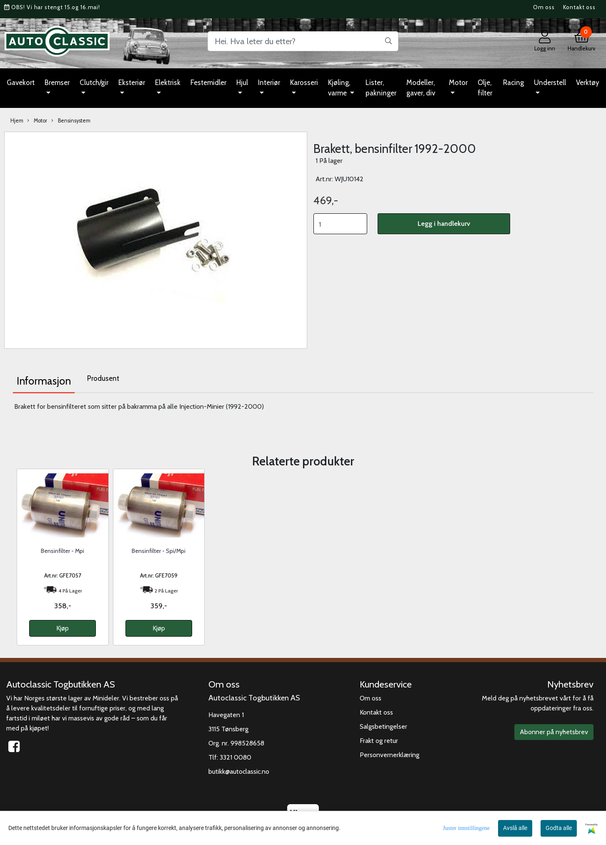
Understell (550, 82)
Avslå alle (515, 828)
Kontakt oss (579, 7)
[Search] (303, 41)
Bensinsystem (70, 121)
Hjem (16, 121)
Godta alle (559, 828)
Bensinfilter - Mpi (62, 551)
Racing (513, 82)
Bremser (57, 82)
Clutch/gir (94, 82)
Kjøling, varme (339, 88)
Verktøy (587, 82)
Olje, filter (485, 88)
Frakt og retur (379, 741)
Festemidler (208, 82)
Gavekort (21, 82)
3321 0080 (235, 757)
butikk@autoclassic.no (238, 771)
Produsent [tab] (103, 378)
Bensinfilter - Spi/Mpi (158, 551)
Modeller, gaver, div (420, 88)
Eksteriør (131, 82)
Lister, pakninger (381, 88)
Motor (458, 82)
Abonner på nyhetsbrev (554, 732)
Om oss (544, 7)
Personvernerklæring (389, 755)
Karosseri (304, 82)
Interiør (269, 82)
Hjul (242, 82)
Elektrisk (167, 82)
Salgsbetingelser (383, 726)
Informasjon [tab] (44, 381)
